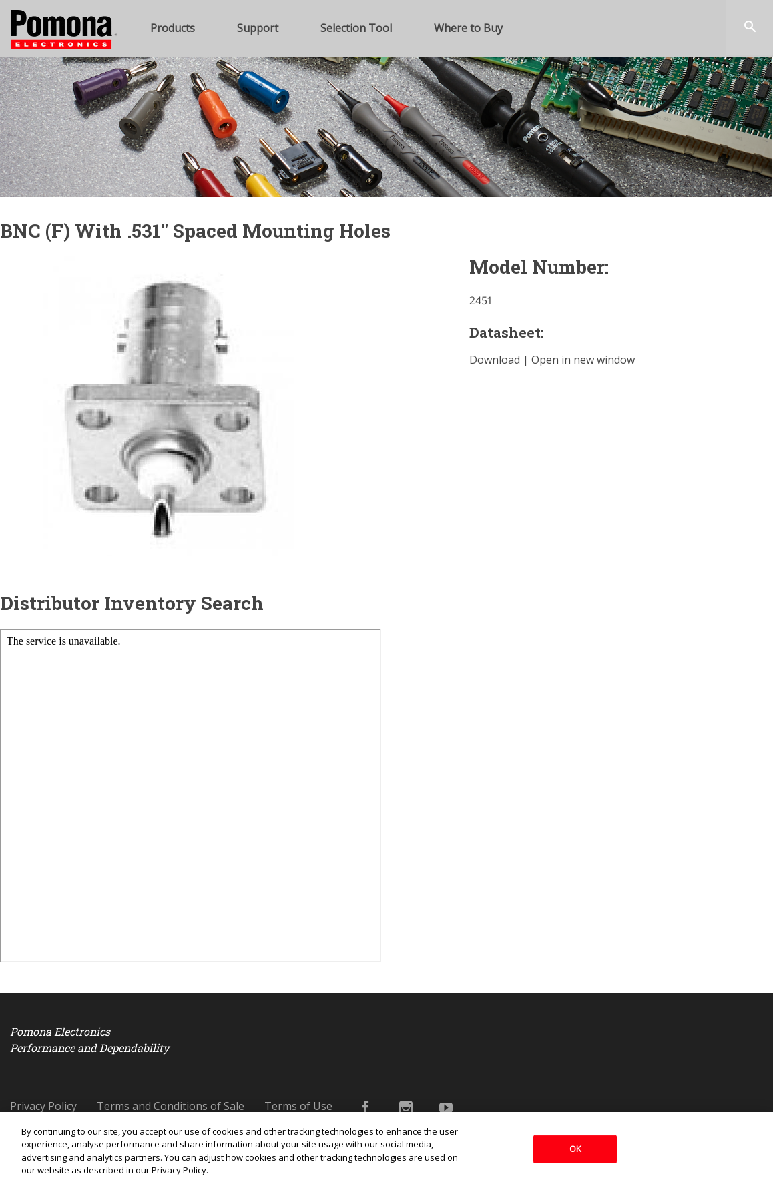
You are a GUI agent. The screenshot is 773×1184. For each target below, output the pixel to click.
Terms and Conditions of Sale (170, 1106)
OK (575, 1149)
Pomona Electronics (53, 65)
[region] (386, 1148)
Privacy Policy (43, 1106)
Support (257, 28)
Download (494, 359)
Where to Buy (468, 28)
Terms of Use (298, 1106)
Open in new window (583, 359)
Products (172, 28)
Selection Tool (356, 28)
